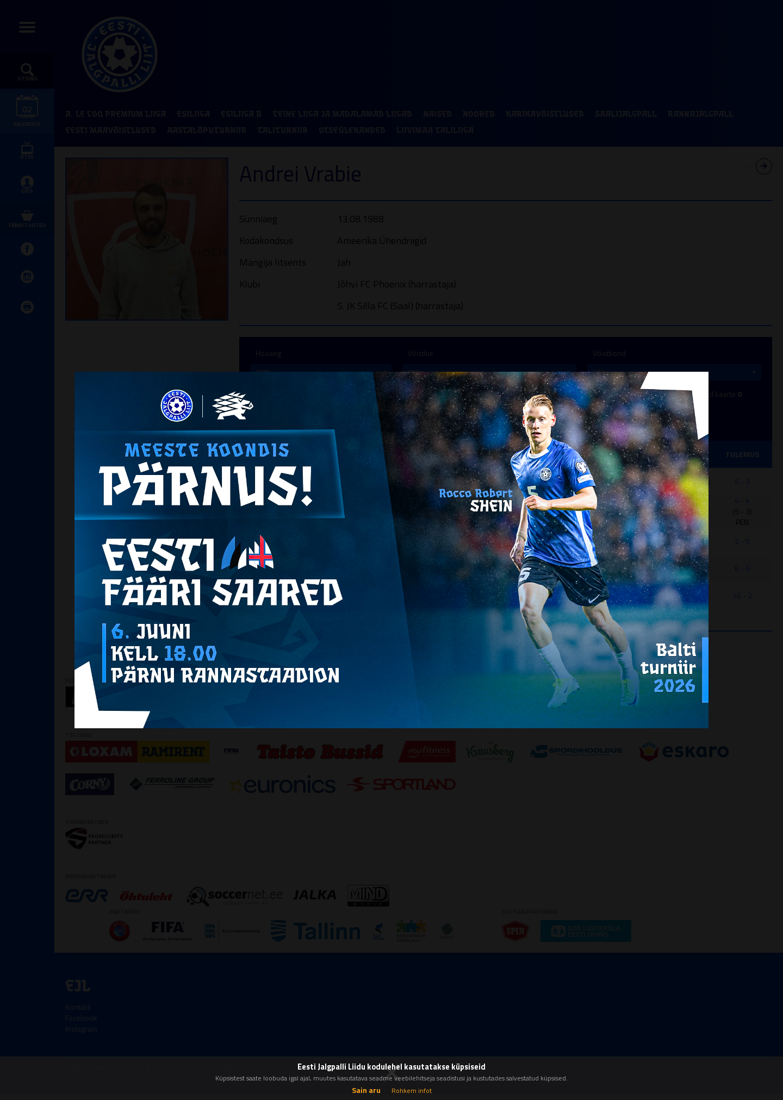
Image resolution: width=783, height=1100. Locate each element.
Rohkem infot (411, 1090)
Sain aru (366, 1090)
